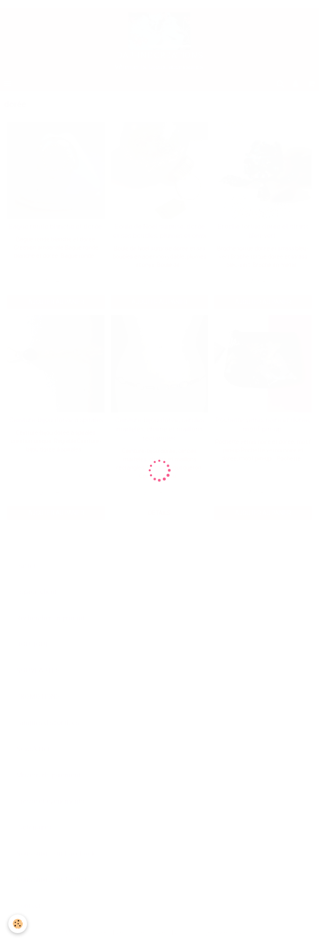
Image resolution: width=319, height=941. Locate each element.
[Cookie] (17, 923)
